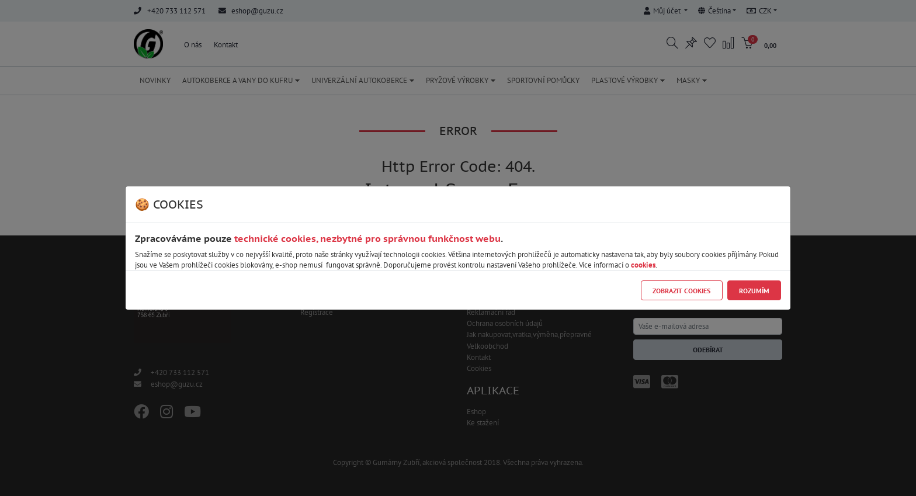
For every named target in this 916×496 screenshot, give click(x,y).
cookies (643, 265)
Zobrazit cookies (681, 290)
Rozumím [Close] (754, 290)
